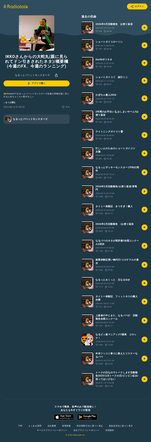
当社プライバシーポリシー (86, 430)
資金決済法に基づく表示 (121, 426)
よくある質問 (35, 426)
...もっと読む (10, 102)
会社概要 (51, 426)
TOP (20, 426)
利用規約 (109, 430)
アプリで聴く (36, 83)
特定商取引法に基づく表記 (90, 426)
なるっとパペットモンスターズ (32, 75)
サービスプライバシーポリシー (52, 430)
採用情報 (66, 426)
